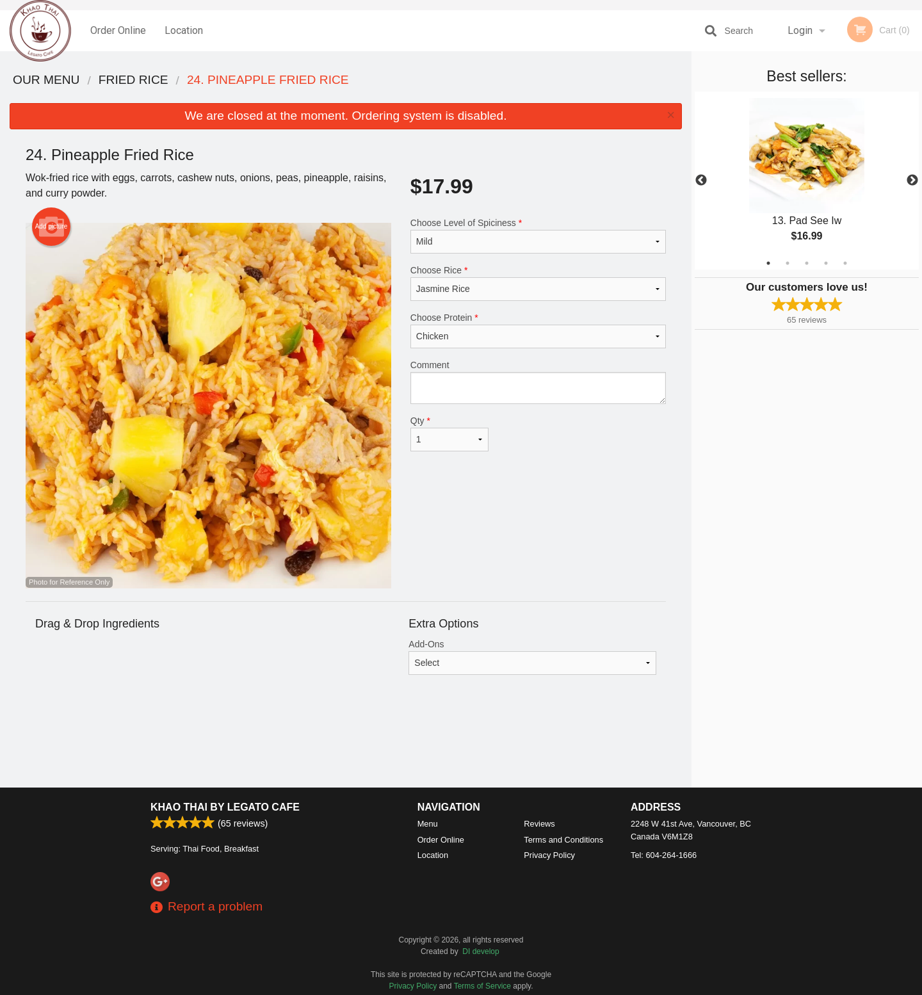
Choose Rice (538, 283)
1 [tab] (768, 263)
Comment (538, 382)
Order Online (118, 30)
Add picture (51, 226)
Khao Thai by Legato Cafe (225, 807)
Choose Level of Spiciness (538, 236)
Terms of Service (482, 986)
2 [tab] (787, 263)
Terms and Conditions (563, 840)
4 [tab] (826, 263)
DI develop (480, 951)
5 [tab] (845, 263)
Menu (427, 824)
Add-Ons (532, 657)
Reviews (539, 824)
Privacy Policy (549, 855)
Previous (701, 180)
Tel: (664, 855)
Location (184, 30)
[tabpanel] (807, 180)
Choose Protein (538, 330)
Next (912, 180)
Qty (449, 433)
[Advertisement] (346, 746)
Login (800, 30)
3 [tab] (806, 263)
